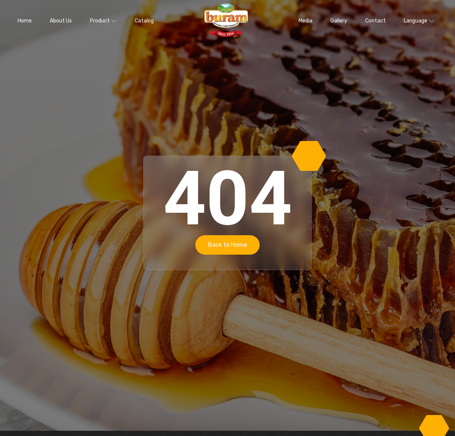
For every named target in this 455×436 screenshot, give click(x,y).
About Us (61, 21)
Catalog (144, 21)
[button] (16, 419)
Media (305, 21)
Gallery (338, 21)
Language (419, 21)
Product (103, 21)
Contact (375, 21)
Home (25, 21)
